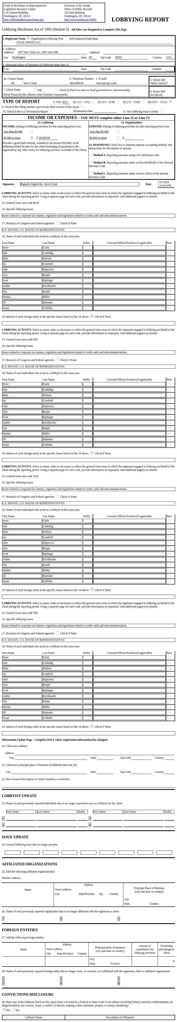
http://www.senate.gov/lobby (80, 19)
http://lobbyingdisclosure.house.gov (24, 19)
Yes (15, 1010)
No (7, 1010)
